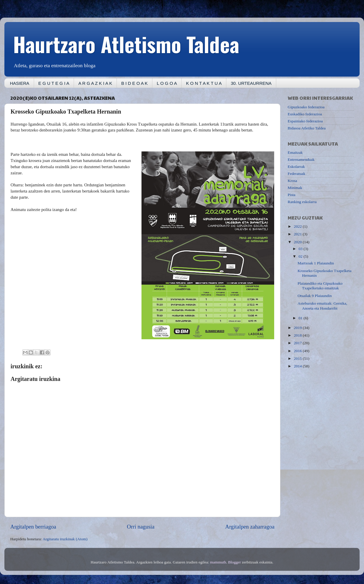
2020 (298, 242)
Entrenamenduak (301, 159)
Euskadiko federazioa (305, 114)
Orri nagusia (140, 527)
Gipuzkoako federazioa (306, 107)
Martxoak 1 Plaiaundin (316, 263)
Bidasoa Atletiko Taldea (307, 128)
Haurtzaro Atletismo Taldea (126, 43)
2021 (298, 234)
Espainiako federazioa (305, 121)
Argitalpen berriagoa (33, 527)
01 (301, 318)
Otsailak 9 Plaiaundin (315, 295)
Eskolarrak (296, 166)
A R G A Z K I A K (95, 83)
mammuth (218, 562)
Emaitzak (295, 152)
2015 (298, 358)
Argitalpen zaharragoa (249, 527)
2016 (298, 351)
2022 (298, 226)
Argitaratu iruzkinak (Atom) (65, 539)
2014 (298, 366)
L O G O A (167, 83)
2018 (298, 335)
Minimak (295, 187)
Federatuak (296, 173)
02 (301, 256)
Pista (291, 195)
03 (301, 249)
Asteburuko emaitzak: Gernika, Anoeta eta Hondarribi (322, 305)
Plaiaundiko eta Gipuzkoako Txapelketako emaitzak (320, 285)
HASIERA (19, 83)
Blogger (234, 562)
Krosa (292, 180)
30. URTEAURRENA (251, 83)
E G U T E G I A (53, 83)
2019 (298, 327)
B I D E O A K (134, 83)
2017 (298, 343)
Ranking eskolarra (302, 202)
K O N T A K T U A (204, 83)
